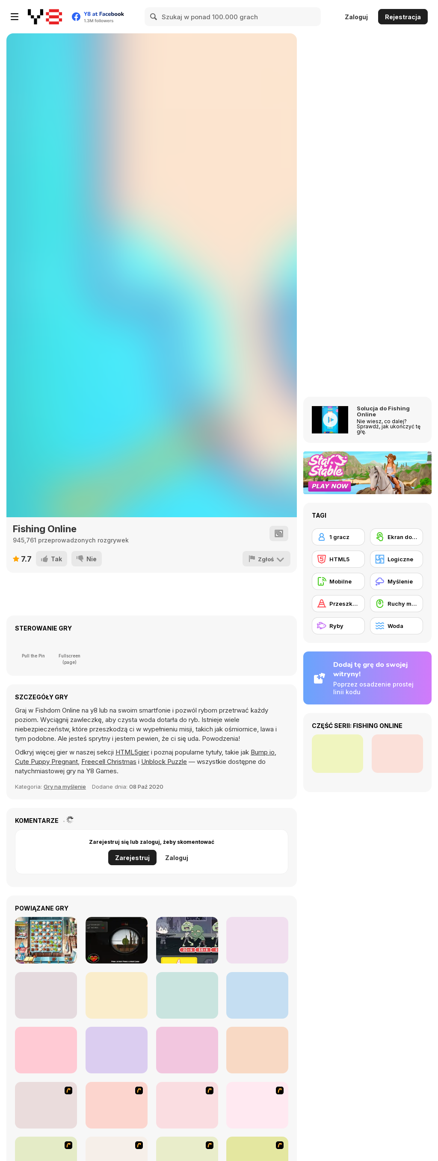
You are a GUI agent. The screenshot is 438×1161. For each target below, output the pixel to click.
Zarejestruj (132, 857)
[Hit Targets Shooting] (117, 940)
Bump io (263, 752)
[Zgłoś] (266, 558)
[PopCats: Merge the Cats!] (187, 1050)
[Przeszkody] (338, 603)
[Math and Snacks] (46, 995)
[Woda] (396, 625)
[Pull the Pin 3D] (46, 1050)
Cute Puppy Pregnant (46, 761)
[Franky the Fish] (46, 1105)
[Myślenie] (396, 581)
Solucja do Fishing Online (383, 411)
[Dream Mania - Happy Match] (257, 1050)
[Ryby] (338, 625)
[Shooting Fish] (117, 1105)
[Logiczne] (396, 559)
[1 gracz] (338, 536)
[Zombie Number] (187, 940)
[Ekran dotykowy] (396, 536)
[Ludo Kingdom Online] (187, 995)
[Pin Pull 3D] (257, 995)
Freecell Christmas (108, 761)
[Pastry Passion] (46, 940)
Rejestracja (403, 17)
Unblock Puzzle (164, 761)
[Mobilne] (338, 581)
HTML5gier (132, 752)
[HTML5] (338, 559)
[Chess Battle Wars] (117, 1050)
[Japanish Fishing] (257, 1105)
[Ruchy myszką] (396, 603)
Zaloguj (356, 17)
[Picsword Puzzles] (257, 940)
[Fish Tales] (187, 1105)
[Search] (154, 16)
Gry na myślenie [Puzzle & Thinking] (65, 786)
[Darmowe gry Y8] (44, 16)
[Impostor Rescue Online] (117, 995)
